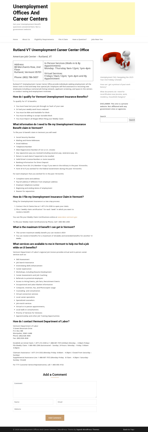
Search (103, 116)
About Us (26, 39)
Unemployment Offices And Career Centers (30, 12)
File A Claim (63, 39)
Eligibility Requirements (44, 39)
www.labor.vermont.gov (67, 217)
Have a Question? (79, 39)
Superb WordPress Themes (87, 429)
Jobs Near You (97, 39)
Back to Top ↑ (129, 429)
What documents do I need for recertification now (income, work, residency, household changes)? (113, 94)
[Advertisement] (92, 18)
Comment (55, 389)
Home (15, 39)
